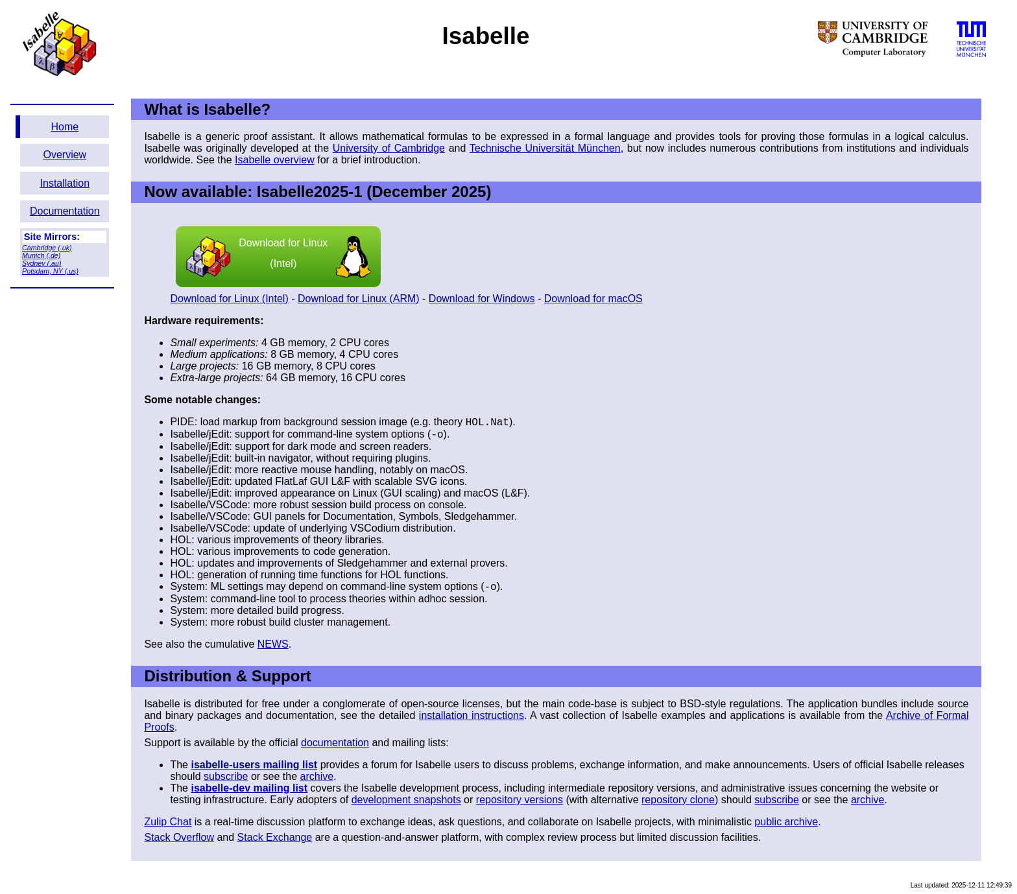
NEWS (273, 644)
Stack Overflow (179, 837)
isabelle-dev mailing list (249, 788)
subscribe (226, 776)
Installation (65, 183)
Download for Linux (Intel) (278, 256)
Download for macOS (593, 298)
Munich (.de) (41, 255)
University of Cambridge (389, 148)
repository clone (678, 799)
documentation (335, 742)
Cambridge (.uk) (46, 248)
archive (317, 776)
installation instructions (471, 715)
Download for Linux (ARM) (359, 298)
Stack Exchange (275, 837)
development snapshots (406, 799)
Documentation (65, 211)
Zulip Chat (167, 821)
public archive (786, 821)
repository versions (519, 799)
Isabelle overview (275, 159)
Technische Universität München (545, 148)
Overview (64, 154)
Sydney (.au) (41, 263)
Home (64, 126)
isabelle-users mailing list (254, 764)
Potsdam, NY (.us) (50, 271)
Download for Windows (482, 298)
